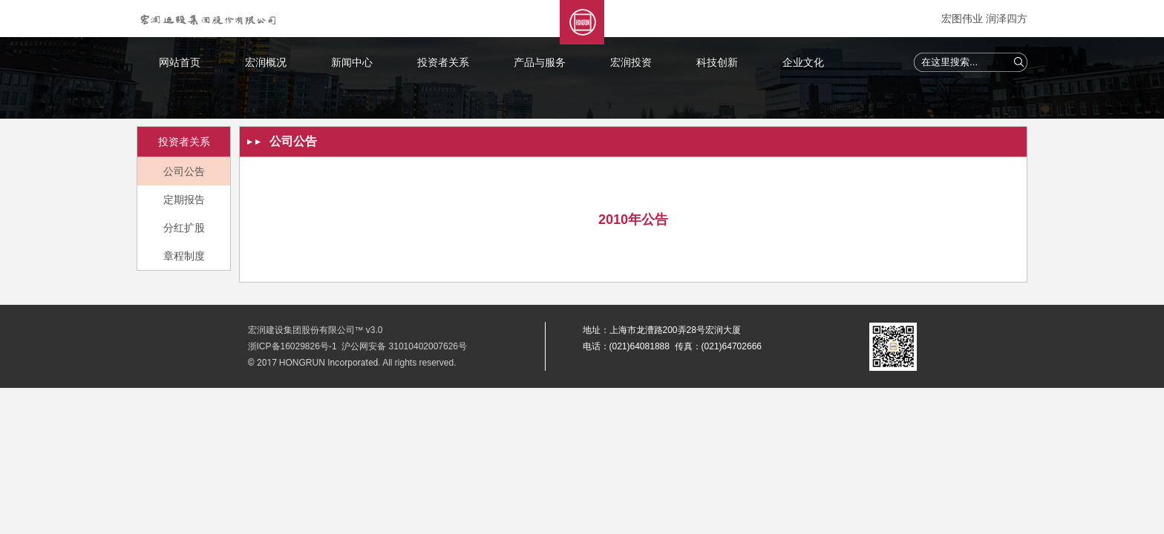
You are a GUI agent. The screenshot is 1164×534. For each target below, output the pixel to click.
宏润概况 (266, 62)
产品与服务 (540, 62)
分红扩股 (184, 228)
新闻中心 (352, 62)
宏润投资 (631, 62)
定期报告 (184, 199)
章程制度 (184, 256)
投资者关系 (443, 62)
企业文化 (803, 62)
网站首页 (179, 62)
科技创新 (717, 62)
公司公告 (184, 171)
